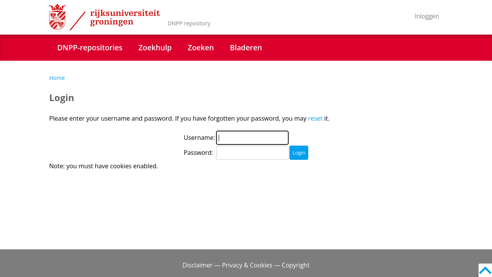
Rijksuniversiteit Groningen (104, 17)
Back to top (485, 270)
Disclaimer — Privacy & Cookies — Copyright (246, 265)
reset (315, 118)
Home (57, 77)
